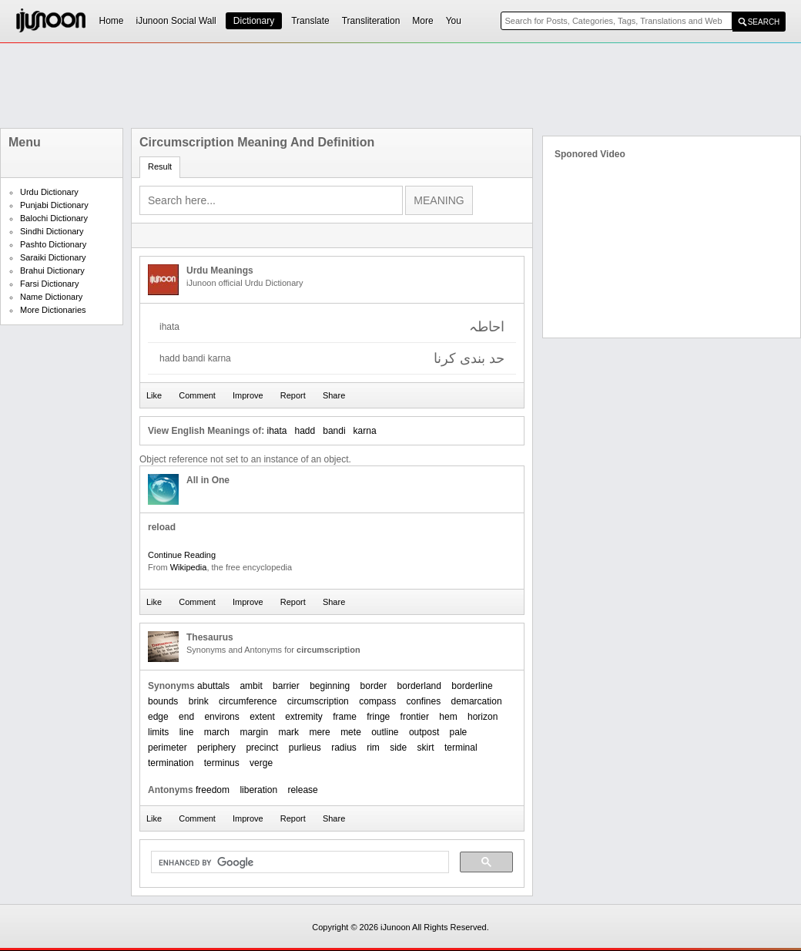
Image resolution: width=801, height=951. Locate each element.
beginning (330, 685)
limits (158, 732)
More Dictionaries (53, 309)
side (398, 747)
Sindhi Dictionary (52, 231)
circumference (247, 701)
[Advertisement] (400, 85)
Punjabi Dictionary (54, 205)
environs (221, 716)
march (217, 732)
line (186, 732)
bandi (334, 430)
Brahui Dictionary (52, 270)
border (373, 685)
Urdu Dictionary (49, 192)
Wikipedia (188, 567)
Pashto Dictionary (53, 244)
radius (344, 747)
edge (158, 716)
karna (365, 430)
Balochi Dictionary (54, 218)
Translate (310, 20)
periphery (216, 747)
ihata (276, 430)
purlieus (305, 747)
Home (111, 20)
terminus (222, 763)
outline (384, 732)
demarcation (476, 701)
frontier (414, 716)
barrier (286, 685)
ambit (251, 685)
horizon (483, 716)
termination (170, 763)
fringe (378, 716)
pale (459, 732)
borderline (471, 685)
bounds (163, 701)
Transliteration (371, 20)
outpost (424, 732)
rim (373, 747)
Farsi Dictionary (49, 283)
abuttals (213, 685)
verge (261, 763)
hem (448, 716)
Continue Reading (182, 555)
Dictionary (253, 20)
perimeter (167, 747)
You (453, 20)
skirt (425, 747)
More (422, 20)
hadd (305, 430)
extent (262, 716)
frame (345, 716)
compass (377, 701)
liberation (258, 790)
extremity (304, 716)
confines (424, 701)
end (186, 716)
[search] (298, 862)
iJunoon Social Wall (176, 20)
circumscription (318, 701)
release (302, 790)
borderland (419, 685)
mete (350, 732)
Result (160, 166)
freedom (213, 790)
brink (199, 701)
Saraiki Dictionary (53, 257)
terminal (461, 747)
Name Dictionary (51, 296)
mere (319, 732)
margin (254, 732)
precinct (262, 747)
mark (288, 732)
